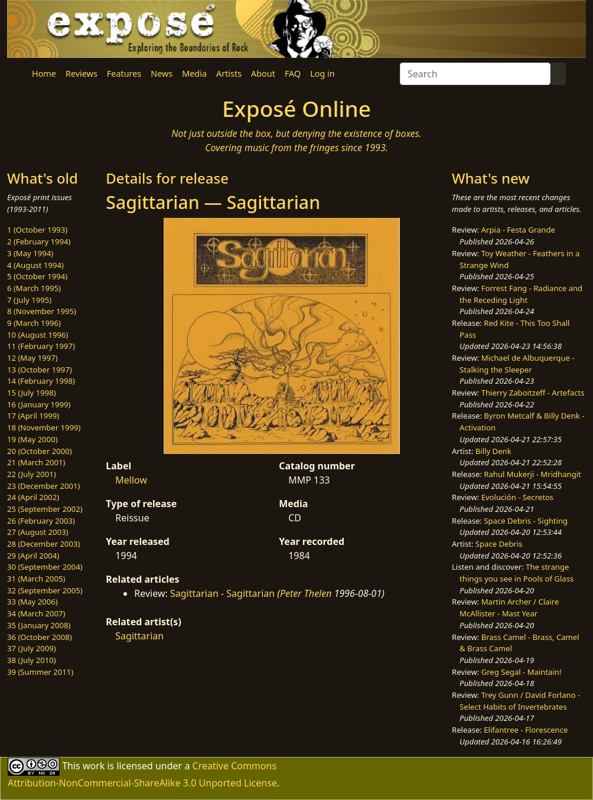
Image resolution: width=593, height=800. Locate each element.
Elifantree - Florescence (526, 729)
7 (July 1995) (29, 300)
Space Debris (499, 543)
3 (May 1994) (30, 253)
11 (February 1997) (41, 346)
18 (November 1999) (44, 427)
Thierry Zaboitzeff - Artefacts (533, 392)
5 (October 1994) (37, 276)
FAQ (293, 73)
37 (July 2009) (31, 648)
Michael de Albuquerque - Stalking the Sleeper (517, 363)
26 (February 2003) (41, 520)
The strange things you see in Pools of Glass (517, 572)
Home (44, 73)
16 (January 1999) (38, 404)
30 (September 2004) (45, 566)
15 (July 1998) (31, 392)
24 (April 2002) (33, 497)
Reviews (81, 73)
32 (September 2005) (45, 590)
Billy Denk (493, 451)
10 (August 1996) (37, 334)
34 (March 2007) (36, 613)
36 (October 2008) (39, 637)
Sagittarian (139, 635)
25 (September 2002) (45, 509)
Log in (322, 73)
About (263, 73)
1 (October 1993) (37, 229)
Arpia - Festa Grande (518, 229)
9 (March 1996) (34, 323)
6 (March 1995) (34, 288)
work (94, 765)
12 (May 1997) (32, 357)
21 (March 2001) (36, 462)
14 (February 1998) (41, 380)
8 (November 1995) (41, 311)
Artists (229, 73)
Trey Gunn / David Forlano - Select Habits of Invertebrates (520, 701)
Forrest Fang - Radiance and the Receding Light (521, 294)
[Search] (475, 74)
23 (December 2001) (43, 486)
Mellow (131, 480)
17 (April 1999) (33, 415)
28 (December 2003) (43, 543)
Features (124, 73)
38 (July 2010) (31, 660)
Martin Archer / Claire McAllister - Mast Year (509, 607)
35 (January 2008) (38, 625)
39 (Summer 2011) (40, 672)
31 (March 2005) (36, 578)
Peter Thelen (306, 593)
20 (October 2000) (39, 451)
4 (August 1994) (35, 265)
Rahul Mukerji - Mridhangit (532, 474)
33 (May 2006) (32, 601)
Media (194, 73)
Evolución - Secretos (517, 497)
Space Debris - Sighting (526, 520)
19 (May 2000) (32, 439)
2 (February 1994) (38, 241)
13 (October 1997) (39, 369)
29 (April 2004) (33, 555)
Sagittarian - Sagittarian (222, 593)
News (161, 73)
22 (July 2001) (31, 474)
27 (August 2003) (37, 532)
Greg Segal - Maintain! (521, 672)
